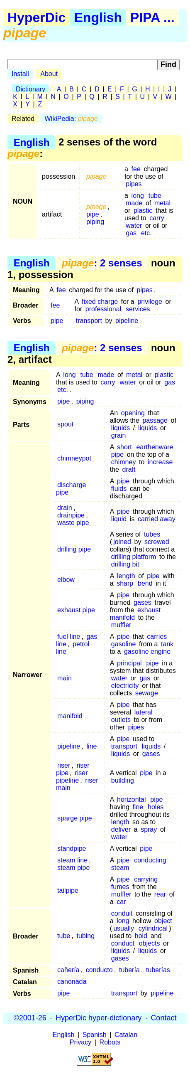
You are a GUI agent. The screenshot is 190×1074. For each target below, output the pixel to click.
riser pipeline (72, 776)
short (124, 447)
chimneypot (74, 458)
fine (137, 806)
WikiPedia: (71, 118)
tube (155, 195)
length (126, 575)
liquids (120, 427)
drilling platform (133, 556)
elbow (66, 579)
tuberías (158, 969)
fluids (119, 488)
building (122, 780)
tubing (86, 935)
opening (133, 412)
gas (131, 232)
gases (142, 602)
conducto (99, 969)
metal (162, 203)
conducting (150, 860)
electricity (125, 685)
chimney (123, 462)
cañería (68, 969)
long (138, 195)
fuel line (68, 636)
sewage (146, 693)
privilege (149, 301)
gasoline (123, 644)
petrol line (72, 647)
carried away (156, 518)
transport (89, 320)
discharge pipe (71, 488)
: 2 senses (102, 262)
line (92, 746)
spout (65, 424)
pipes (133, 183)
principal (129, 663)
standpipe (71, 848)
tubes (152, 534)
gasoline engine (147, 651)
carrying (146, 879)
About (49, 73)
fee (136, 168)
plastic (143, 210)
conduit (122, 913)
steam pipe (73, 867)
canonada (71, 981)
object (163, 920)
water (134, 225)
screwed (156, 541)
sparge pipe (74, 818)
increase (160, 462)
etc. (146, 232)
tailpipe (67, 890)
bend (145, 583)
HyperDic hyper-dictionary (98, 1018)
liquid (119, 518)
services (138, 309)
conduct (122, 943)
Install (20, 73)
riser (63, 765)
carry (156, 218)
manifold (69, 715)
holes (155, 806)
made (134, 203)
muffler (121, 624)
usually (123, 928)
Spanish (95, 1034)
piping (95, 221)
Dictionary (30, 89)
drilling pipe (74, 549)
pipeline (126, 320)
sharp (125, 583)
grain (118, 435)
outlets (121, 719)
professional (103, 309)
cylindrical (153, 928)
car (121, 901)
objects (149, 943)
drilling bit (125, 564)
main (64, 678)
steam (120, 867)
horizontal (131, 799)
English (98, 17)
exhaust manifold (135, 613)
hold (141, 935)
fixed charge (100, 301)
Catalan (125, 1034)
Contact (163, 1018)
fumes (120, 886)
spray (149, 829)
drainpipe (71, 515)
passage (155, 420)
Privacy (80, 1042)
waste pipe (73, 522)
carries (157, 636)
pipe (92, 214)
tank (167, 644)
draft (129, 469)
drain (64, 507)
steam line (72, 860)
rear (160, 894)
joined (122, 541)
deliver (121, 829)
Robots (110, 1042)
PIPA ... (152, 17)
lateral (143, 712)
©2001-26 (30, 1018)
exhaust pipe (76, 609)
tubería (129, 969)
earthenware (154, 447)
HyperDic (36, 17)
